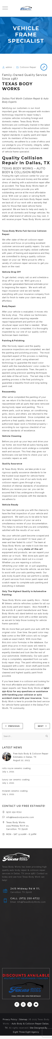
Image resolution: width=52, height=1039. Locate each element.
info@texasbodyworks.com (20, 817)
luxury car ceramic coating (16, 779)
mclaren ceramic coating (15, 791)
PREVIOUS (12, 726)
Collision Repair (28, 67)
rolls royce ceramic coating (16, 768)
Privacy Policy (10, 1019)
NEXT (42, 726)
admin (9, 67)
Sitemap (23, 1019)
